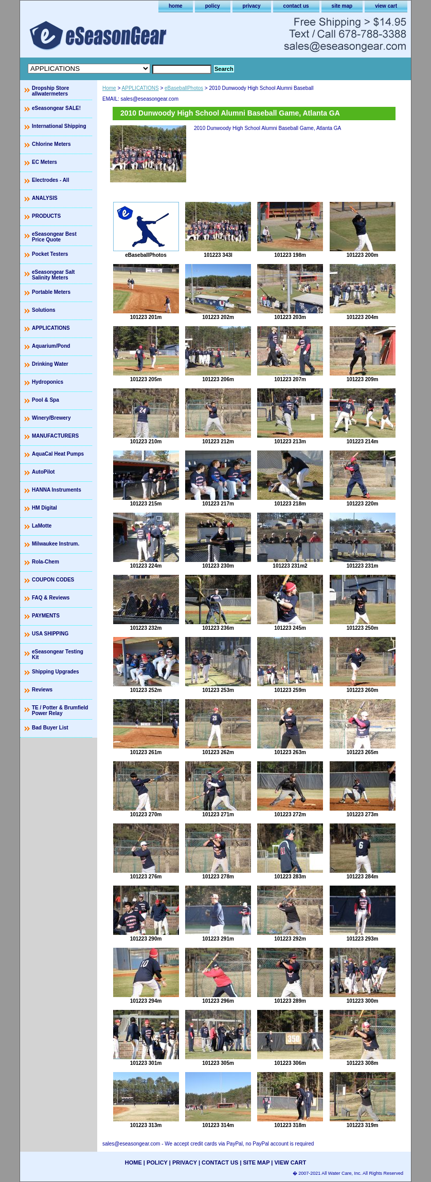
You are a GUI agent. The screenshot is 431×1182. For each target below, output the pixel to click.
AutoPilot (43, 472)
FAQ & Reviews (50, 598)
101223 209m (363, 379)
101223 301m (146, 1063)
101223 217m (218, 503)
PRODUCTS (46, 216)
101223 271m (218, 814)
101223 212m (218, 441)
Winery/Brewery (51, 418)
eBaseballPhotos (184, 88)
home (176, 6)
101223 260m (363, 690)
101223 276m (146, 876)
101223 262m (218, 752)
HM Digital (44, 508)
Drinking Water (50, 364)
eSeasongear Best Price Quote (54, 236)
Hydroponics (47, 382)
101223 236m (218, 628)
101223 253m (218, 690)
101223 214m (363, 441)
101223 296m (218, 1001)
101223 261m (146, 752)
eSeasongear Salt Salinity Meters (53, 274)
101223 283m (290, 876)
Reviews (42, 689)
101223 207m (290, 379)
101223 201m (146, 317)
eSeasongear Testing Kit (57, 654)
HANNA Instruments (56, 490)
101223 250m (363, 628)
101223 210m (146, 441)
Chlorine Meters (51, 144)
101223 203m (290, 317)
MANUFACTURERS (55, 436)
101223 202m (218, 317)
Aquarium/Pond (51, 346)
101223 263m (290, 752)
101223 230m (218, 566)
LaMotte (41, 526)
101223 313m (146, 1125)
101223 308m (363, 1063)
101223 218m (290, 503)
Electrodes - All (50, 180)
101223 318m (290, 1125)
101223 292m (290, 939)
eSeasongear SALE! (56, 108)
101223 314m (218, 1125)
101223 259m (290, 690)
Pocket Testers (50, 254)
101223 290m (146, 939)
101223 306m (290, 1063)
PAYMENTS (46, 615)
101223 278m (218, 876)
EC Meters (44, 162)
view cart (386, 6)
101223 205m (146, 379)
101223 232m (146, 628)
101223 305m (218, 1063)
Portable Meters (51, 292)
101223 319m (363, 1125)
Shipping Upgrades (55, 671)
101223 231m (363, 566)
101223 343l (218, 255)
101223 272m (290, 814)
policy (212, 6)
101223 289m (290, 1001)
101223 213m (290, 441)
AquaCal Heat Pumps (58, 454)
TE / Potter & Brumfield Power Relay (60, 710)
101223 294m (146, 1001)
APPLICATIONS (140, 88)
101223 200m (363, 255)
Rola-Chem (45, 562)
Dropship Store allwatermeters (50, 91)
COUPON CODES (53, 580)
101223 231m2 (290, 566)
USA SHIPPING (50, 633)
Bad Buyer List (50, 727)
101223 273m (363, 814)
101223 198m (290, 255)
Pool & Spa (45, 400)
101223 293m (363, 939)
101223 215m (146, 503)
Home (109, 88)
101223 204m (363, 317)
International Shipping (59, 126)
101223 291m (218, 939)
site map (342, 6)
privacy (252, 6)
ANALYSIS (45, 198)
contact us (296, 6)
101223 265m (363, 752)
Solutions (44, 310)
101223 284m (363, 876)
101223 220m (363, 503)
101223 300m (363, 1001)
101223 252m (146, 690)
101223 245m (290, 628)
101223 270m (146, 814)
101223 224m (146, 566)
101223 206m (218, 379)
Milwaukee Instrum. (55, 544)
